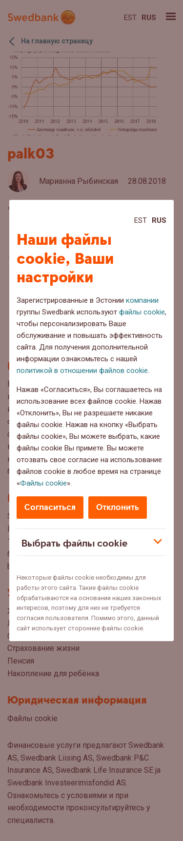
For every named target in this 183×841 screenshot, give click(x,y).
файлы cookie (142, 312)
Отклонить (117, 507)
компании (142, 300)
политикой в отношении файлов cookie (82, 370)
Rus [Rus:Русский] (159, 220)
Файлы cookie (43, 483)
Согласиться (50, 507)
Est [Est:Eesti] (140, 220)
